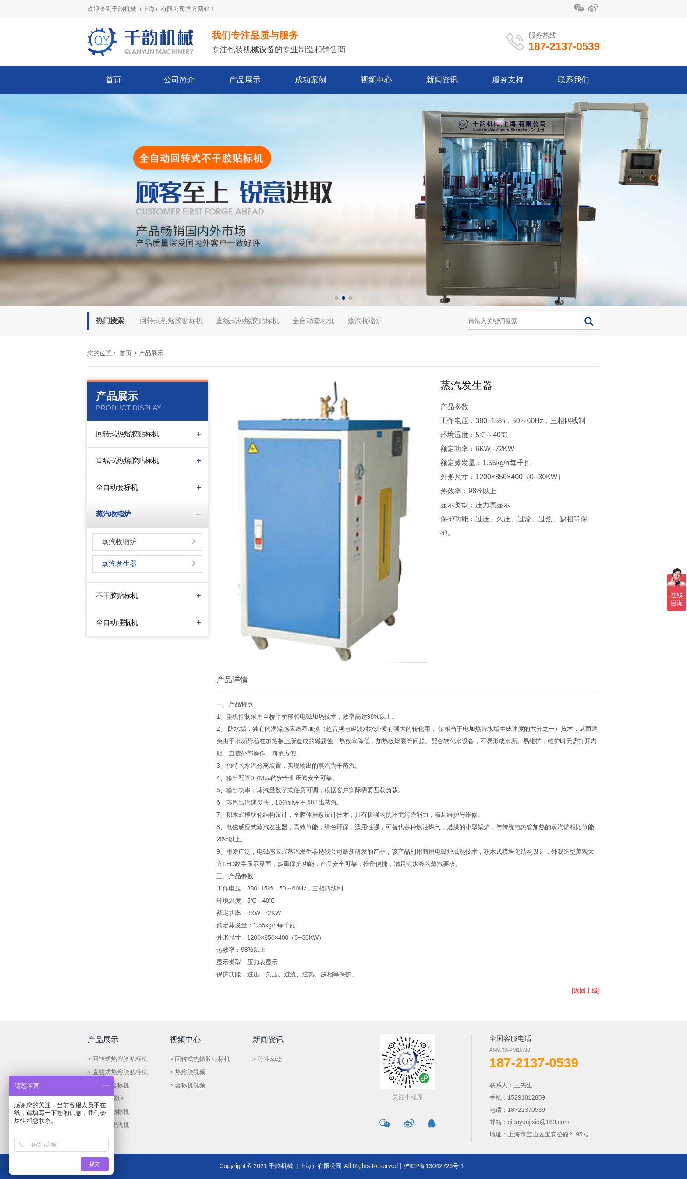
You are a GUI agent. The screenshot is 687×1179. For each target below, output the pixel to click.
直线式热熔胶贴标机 (247, 320)
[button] (336, 298)
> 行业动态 (267, 1058)
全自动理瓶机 (117, 622)
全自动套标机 (313, 320)
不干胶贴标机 (117, 595)
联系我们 (573, 79)
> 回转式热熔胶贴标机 (117, 1058)
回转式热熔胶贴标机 (171, 320)
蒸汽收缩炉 (364, 320)
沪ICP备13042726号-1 (433, 1165)
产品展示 (245, 79)
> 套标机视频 (187, 1085)
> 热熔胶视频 (187, 1072)
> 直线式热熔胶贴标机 (117, 1072)
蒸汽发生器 (119, 563)
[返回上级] (586, 990)
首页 (113, 79)
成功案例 (310, 79)
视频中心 (376, 79)
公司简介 (179, 79)
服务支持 (508, 79)
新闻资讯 (442, 79)
